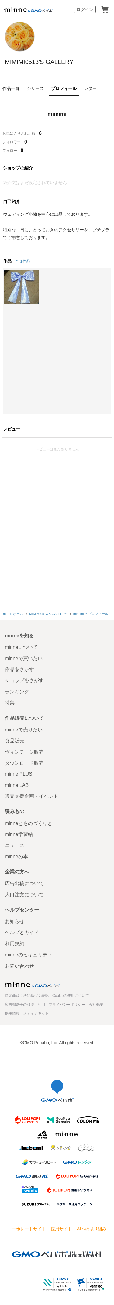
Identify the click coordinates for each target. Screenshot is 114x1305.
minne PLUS (18, 774)
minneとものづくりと (28, 823)
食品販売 (14, 740)
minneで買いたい (24, 658)
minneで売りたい (24, 729)
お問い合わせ (19, 966)
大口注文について (24, 894)
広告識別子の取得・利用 (25, 1004)
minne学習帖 (19, 834)
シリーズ (35, 88)
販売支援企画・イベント (31, 796)
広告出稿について (24, 883)
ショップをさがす (24, 680)
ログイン (84, 9)
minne (32, 984)
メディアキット (36, 1013)
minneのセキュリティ (28, 954)
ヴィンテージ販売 (24, 752)
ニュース (14, 845)
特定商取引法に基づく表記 (27, 996)
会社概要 (96, 1004)
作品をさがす (19, 669)
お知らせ (14, 921)
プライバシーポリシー (67, 1004)
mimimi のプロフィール (90, 614)
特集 (10, 702)
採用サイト (61, 1228)
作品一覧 (10, 88)
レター (90, 88)
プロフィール (64, 88)
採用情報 (12, 1013)
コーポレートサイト (27, 1228)
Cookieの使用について (70, 996)
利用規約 (14, 943)
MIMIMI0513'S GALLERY (39, 62)
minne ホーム (13, 614)
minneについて (21, 647)
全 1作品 (22, 261)
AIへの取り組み (91, 1228)
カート (105, 9)
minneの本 (16, 856)
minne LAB (17, 785)
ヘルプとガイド (22, 932)
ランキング (17, 691)
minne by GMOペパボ (28, 9)
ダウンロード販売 (24, 763)
